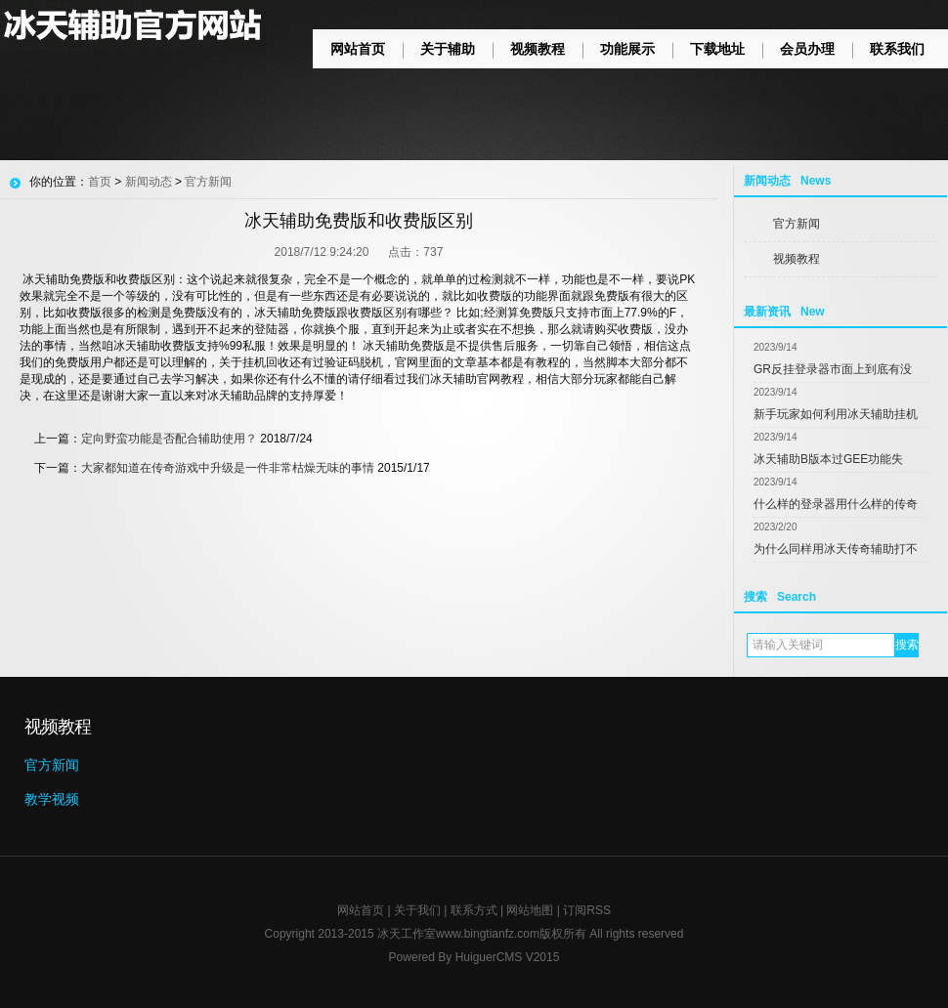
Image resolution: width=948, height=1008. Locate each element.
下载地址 (717, 49)
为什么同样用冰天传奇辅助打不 (836, 549)
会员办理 (807, 49)
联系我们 (897, 49)
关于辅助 (447, 49)
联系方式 (474, 910)
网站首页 (357, 49)
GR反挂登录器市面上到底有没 (833, 369)
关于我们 (417, 910)
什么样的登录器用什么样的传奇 (836, 504)
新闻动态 (148, 182)
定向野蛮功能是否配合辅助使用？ (169, 438)
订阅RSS (587, 910)
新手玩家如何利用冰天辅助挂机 (836, 414)
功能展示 (627, 49)
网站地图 (529, 910)
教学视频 (51, 799)
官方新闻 (796, 224)
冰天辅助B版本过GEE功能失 (828, 459)
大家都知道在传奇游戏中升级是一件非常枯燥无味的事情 (227, 468)
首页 (99, 182)
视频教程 (537, 49)
